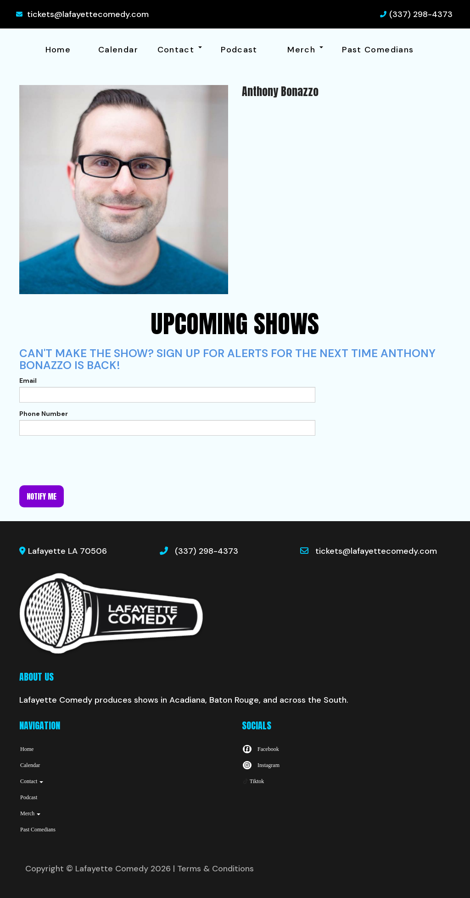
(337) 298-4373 (421, 14)
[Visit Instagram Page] (261, 765)
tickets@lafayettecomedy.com (88, 14)
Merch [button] (305, 49)
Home (58, 49)
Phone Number (43, 413)
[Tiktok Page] (253, 781)
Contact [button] (179, 49)
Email (28, 380)
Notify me (41, 496)
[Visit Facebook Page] (260, 749)
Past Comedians (378, 49)
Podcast (239, 49)
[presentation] (89, 460)
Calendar (118, 49)
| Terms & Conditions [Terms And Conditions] (213, 868)
